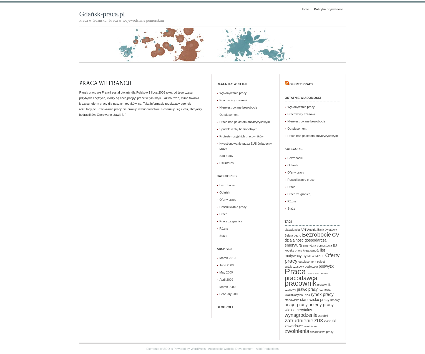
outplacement (307, 261)
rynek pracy (322, 294)
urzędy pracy (321, 304)
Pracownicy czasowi (233, 100)
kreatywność (311, 250)
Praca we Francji (105, 83)
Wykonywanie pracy (233, 93)
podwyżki (327, 266)
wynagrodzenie (301, 315)
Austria (311, 229)
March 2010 (228, 258)
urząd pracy (296, 304)
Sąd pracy (226, 155)
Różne (224, 228)
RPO (307, 295)
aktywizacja (292, 229)
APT (303, 229)
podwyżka (311, 266)
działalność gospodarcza (306, 240)
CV (335, 235)
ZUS (318, 320)
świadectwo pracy (321, 331)
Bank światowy (327, 229)
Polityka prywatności (329, 9)
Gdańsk (225, 192)
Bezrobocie (227, 185)
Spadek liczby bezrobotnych (239, 129)
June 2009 (227, 265)
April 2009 (226, 279)
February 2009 (230, 294)
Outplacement (229, 114)
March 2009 (228, 286)
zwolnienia (297, 331)
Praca (224, 214)
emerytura (293, 245)
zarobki (323, 315)
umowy (335, 300)
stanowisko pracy (315, 300)
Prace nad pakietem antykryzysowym (245, 122)
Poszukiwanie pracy (233, 207)
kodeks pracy (293, 250)
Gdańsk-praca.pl (102, 14)
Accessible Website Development (230, 348)
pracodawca (301, 278)
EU (335, 245)
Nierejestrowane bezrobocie (238, 107)
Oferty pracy (228, 199)
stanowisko (292, 300)
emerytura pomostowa (317, 245)
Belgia (289, 235)
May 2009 (226, 272)
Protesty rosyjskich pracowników (241, 136)
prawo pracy (307, 289)
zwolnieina (311, 326)
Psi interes (227, 163)
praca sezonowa (317, 273)
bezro (297, 235)
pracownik (300, 283)
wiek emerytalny (298, 310)
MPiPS (320, 256)
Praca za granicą (231, 221)
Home (304, 9)
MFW (310, 256)
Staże (223, 235)
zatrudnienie (299, 320)
